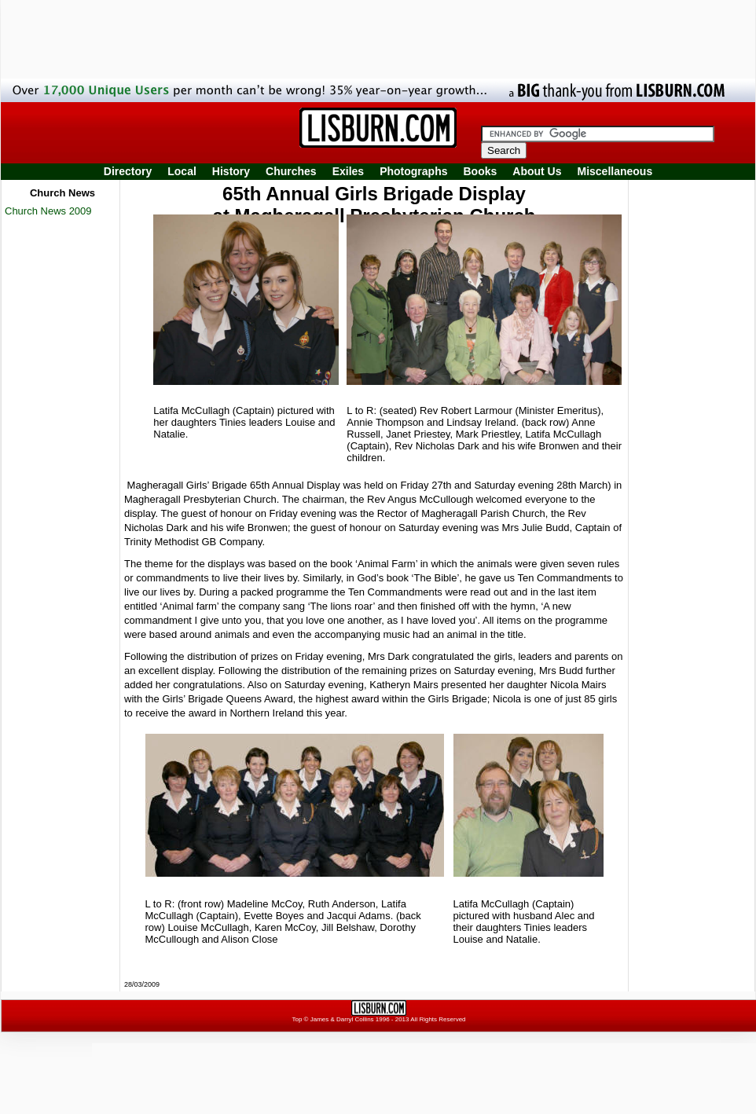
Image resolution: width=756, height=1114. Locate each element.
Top (297, 1019)
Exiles (348, 171)
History (231, 171)
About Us (536, 171)
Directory (128, 171)
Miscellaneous (615, 171)
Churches (291, 171)
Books (480, 171)
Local (181, 171)
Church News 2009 (48, 211)
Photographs (413, 171)
